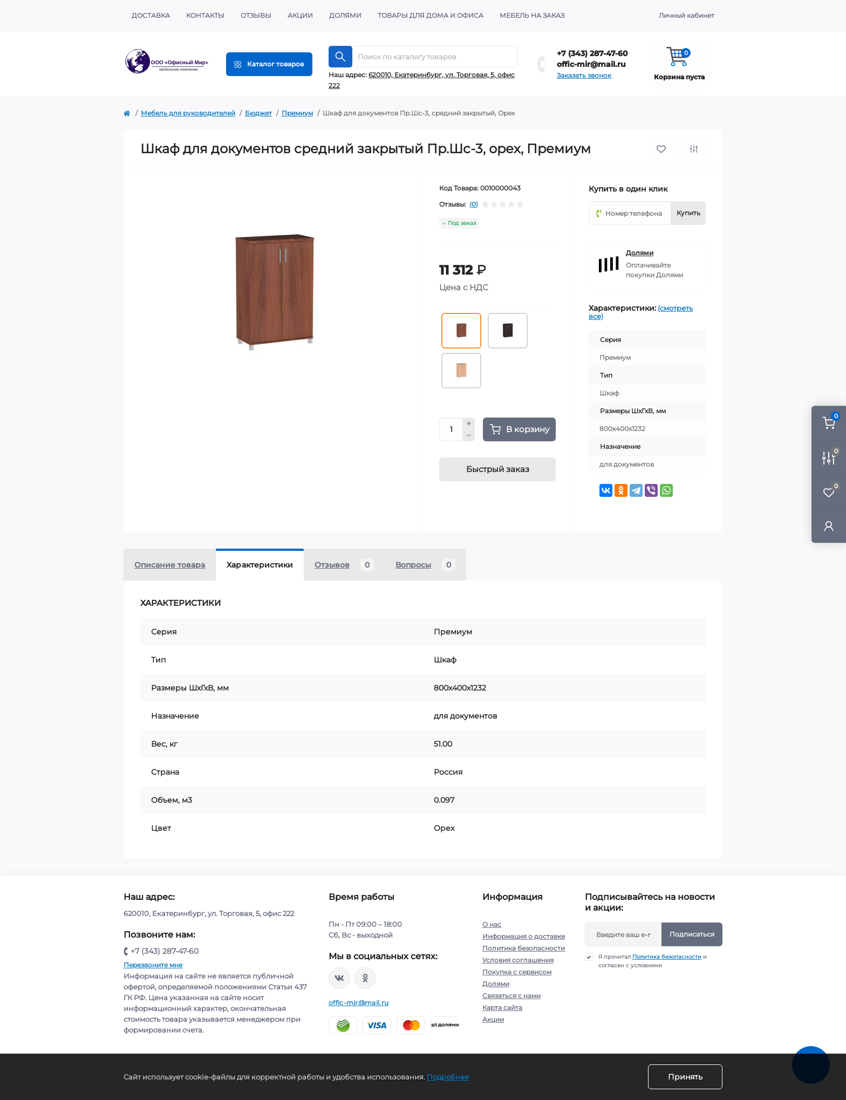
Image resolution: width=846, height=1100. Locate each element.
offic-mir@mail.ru (591, 64)
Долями (345, 15)
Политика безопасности (523, 948)
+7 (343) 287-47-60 (592, 53)
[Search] (340, 56)
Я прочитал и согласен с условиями (652, 961)
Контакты (205, 15)
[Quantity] (451, 429)
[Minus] (469, 436)
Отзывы (256, 15)
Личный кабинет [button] (686, 15)
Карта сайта (502, 1007)
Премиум (297, 113)
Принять (685, 1077)
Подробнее (448, 1076)
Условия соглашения (518, 960)
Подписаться (692, 934)
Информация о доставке (523, 936)
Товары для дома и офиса (430, 15)
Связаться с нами (511, 996)
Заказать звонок (584, 75)
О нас (491, 924)
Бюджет (258, 113)
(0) (473, 204)
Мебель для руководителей (188, 113)
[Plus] (469, 423)
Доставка (151, 15)
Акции (300, 15)
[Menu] (269, 64)
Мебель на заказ (532, 15)
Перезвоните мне (153, 965)
